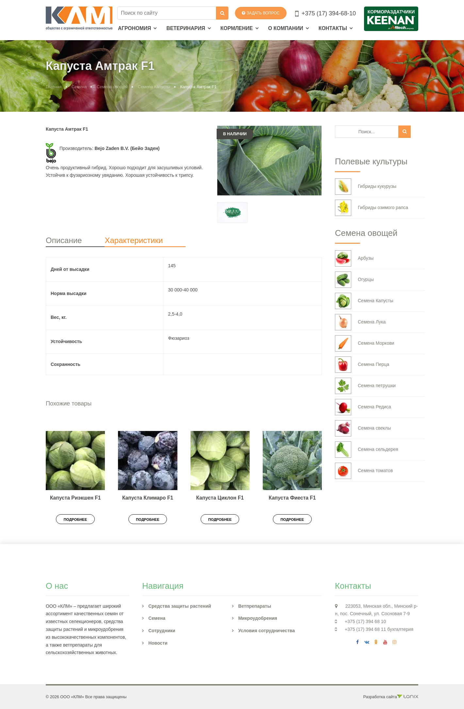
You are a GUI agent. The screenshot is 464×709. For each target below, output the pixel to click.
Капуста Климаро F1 (147, 498)
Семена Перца (362, 364)
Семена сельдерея (366, 449)
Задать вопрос (261, 13)
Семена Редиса (363, 407)
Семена (79, 86)
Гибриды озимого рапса (371, 208)
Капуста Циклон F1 (220, 498)
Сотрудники (161, 630)
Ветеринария (185, 28)
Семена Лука (360, 322)
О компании (285, 28)
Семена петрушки (365, 386)
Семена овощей (112, 86)
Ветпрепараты (254, 606)
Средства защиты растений (179, 606)
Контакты (333, 28)
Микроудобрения (257, 618)
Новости (158, 643)
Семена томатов (364, 471)
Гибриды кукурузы (365, 186)
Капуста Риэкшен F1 (75, 498)
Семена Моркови (364, 343)
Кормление (237, 28)
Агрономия (134, 28)
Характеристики (134, 240)
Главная (54, 86)
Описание (64, 240)
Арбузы (354, 258)
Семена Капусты (154, 86)
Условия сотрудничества (266, 630)
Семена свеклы (363, 428)
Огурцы (354, 280)
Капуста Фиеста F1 (292, 498)
